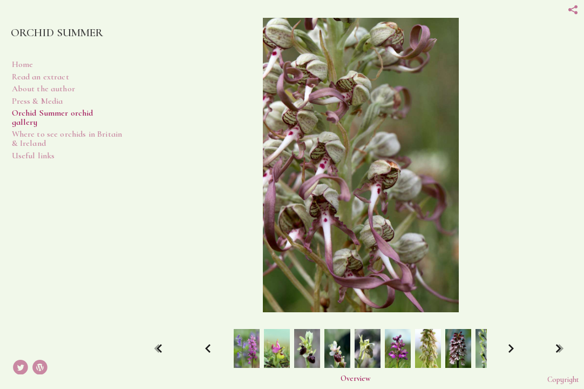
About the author (43, 88)
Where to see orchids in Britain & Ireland (67, 139)
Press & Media (37, 101)
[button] (355, 378)
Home (22, 64)
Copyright (563, 379)
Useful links (33, 155)
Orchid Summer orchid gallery (52, 118)
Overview (355, 378)
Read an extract (40, 76)
